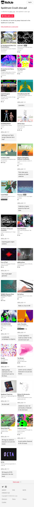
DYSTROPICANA (6, 324)
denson (19, 327)
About (4, 490)
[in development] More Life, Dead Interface (8, 46)
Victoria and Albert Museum (7, 73)
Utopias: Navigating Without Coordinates (23, 158)
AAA (18, 162)
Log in (30, 2)
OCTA (2, 462)
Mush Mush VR (5, 428)
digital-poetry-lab (21, 399)
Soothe (3, 358)
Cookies (4, 502)
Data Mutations (21, 228)
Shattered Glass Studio (6, 125)
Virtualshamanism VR (23, 94)
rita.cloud (19, 297)
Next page (16, 482)
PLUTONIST (4, 50)
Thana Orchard (4, 198)
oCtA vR (3, 465)
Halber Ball (20, 70)
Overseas (19, 195)
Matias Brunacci (21, 97)
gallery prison (21, 262)
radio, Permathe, (22, 324)
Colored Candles (21, 428)
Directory (4, 499)
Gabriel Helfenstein (22, 361)
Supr (2, 233)
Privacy (25, 499)
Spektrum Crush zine (6, 394)
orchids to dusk (5, 157)
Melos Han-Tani (21, 127)
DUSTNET (20, 45)
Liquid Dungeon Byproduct (5, 94)
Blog (24, 490)
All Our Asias (21, 123)
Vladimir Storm (4, 265)
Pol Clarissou (4, 160)
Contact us (6, 493)
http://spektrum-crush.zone (9, 26)
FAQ (13, 490)
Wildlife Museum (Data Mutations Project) (7, 294)
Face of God (4, 262)
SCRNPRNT (20, 48)
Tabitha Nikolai (4, 98)
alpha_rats (12, 11)
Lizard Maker (4, 194)
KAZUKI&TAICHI (6, 123)
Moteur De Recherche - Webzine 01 (23, 395)
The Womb (20, 358)
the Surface (20, 294)
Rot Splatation (21, 69)
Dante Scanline (21, 431)
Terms (14, 499)
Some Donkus (20, 265)
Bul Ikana (3, 361)
